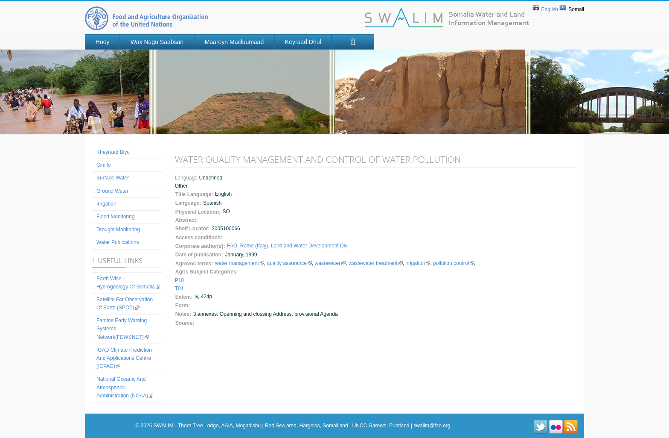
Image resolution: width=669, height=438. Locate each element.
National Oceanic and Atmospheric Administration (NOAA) (124, 387)
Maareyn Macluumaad (234, 41)
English (549, 9)
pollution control (453, 263)
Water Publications (117, 242)
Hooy (103, 41)
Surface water (112, 178)
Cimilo (103, 165)
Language (187, 178)
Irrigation (106, 204)
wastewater (330, 263)
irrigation (417, 263)
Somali (576, 9)
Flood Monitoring (115, 217)
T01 (179, 288)
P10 (179, 280)
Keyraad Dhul (303, 41)
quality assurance (289, 263)
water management (239, 263)
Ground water (112, 191)
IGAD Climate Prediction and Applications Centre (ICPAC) (124, 358)
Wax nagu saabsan (157, 41)
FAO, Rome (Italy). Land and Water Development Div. (288, 246)
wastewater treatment (375, 263)
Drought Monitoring (118, 229)
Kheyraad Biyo (113, 152)
